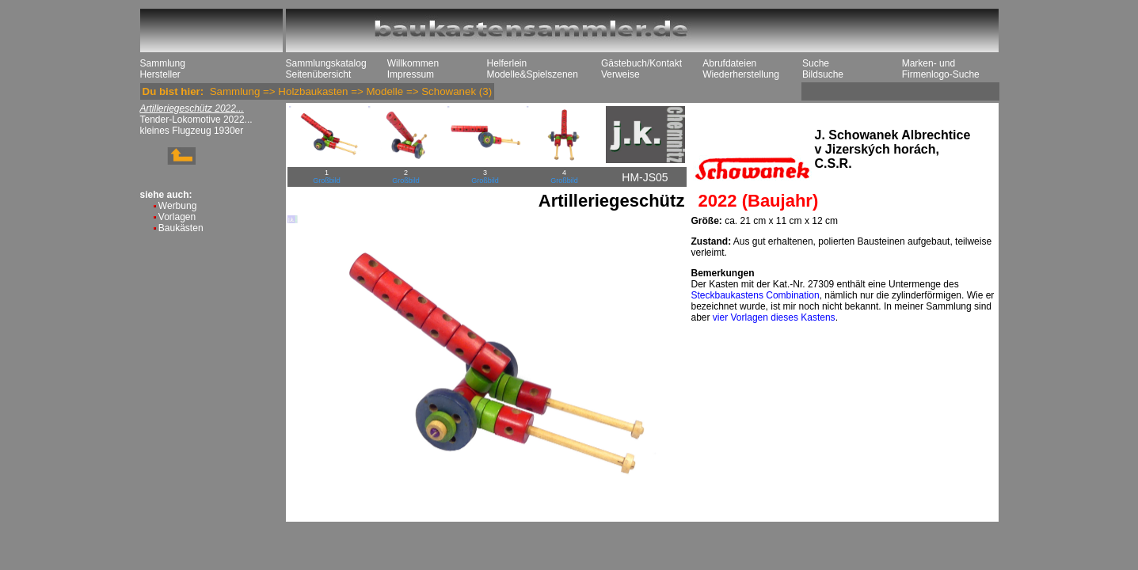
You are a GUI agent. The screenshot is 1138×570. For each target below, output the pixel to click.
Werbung (177, 205)
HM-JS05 (645, 177)
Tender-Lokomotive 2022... (196, 119)
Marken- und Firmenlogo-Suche (941, 69)
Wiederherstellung (740, 74)
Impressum (410, 74)
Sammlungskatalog (326, 63)
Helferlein (507, 63)
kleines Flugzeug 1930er (192, 130)
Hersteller (160, 74)
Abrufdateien (729, 63)
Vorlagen (177, 216)
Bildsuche (822, 74)
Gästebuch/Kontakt (641, 63)
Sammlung (162, 63)
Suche (815, 63)
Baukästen (181, 228)
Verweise (620, 74)
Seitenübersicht (319, 74)
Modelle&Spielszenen (532, 74)
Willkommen (413, 63)
